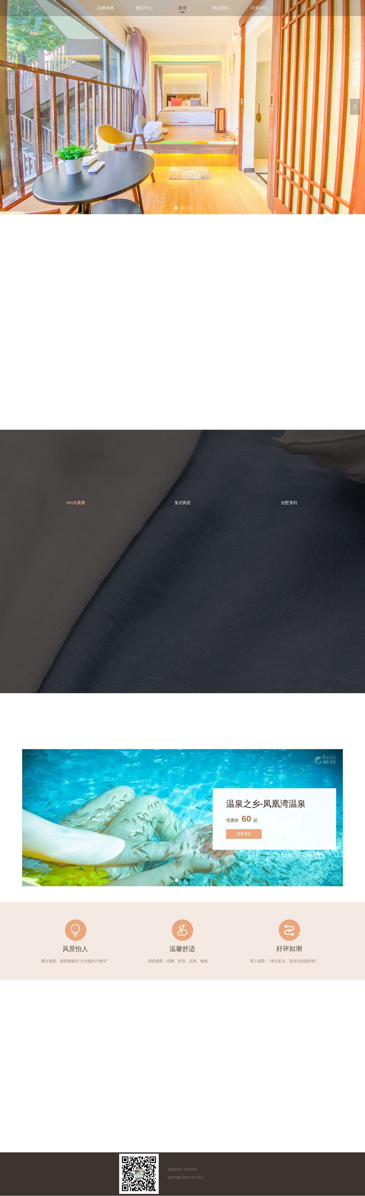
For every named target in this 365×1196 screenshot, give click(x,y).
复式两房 (182, 503)
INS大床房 (75, 503)
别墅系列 (289, 503)
